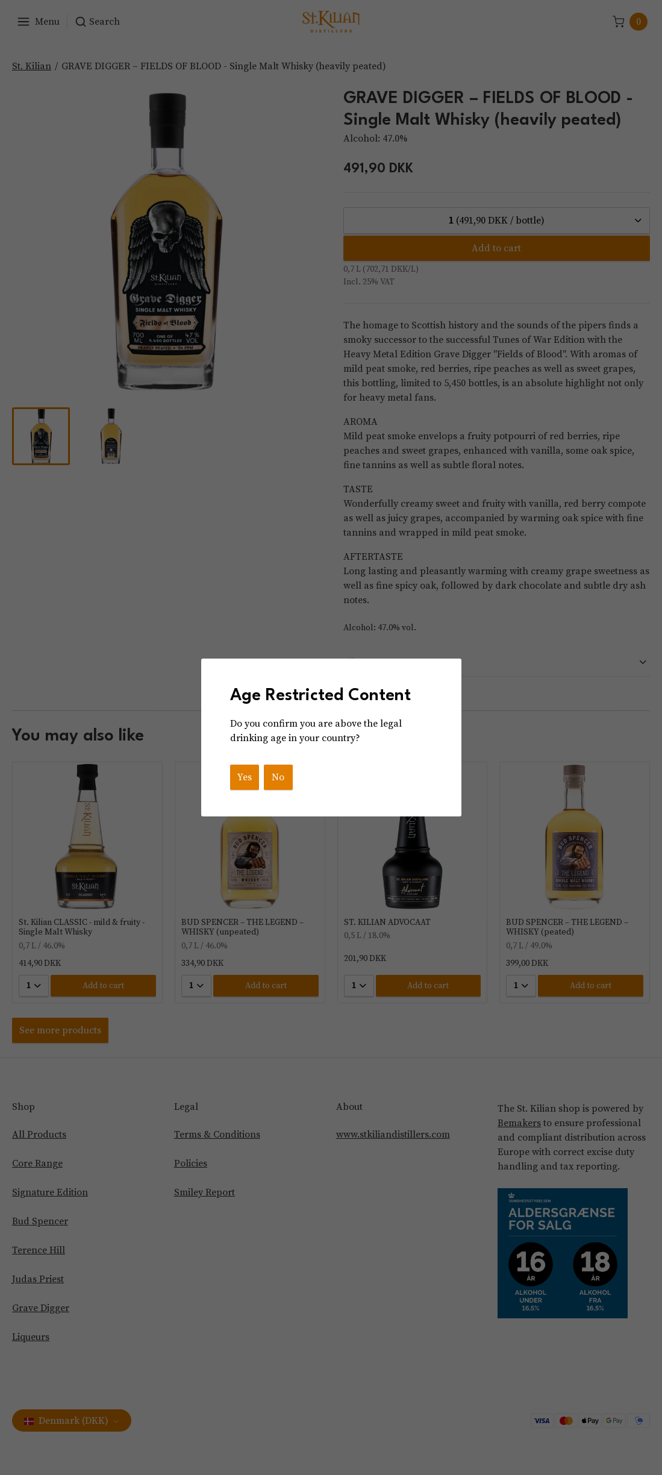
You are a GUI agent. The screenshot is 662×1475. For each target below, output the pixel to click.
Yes (244, 777)
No (278, 777)
